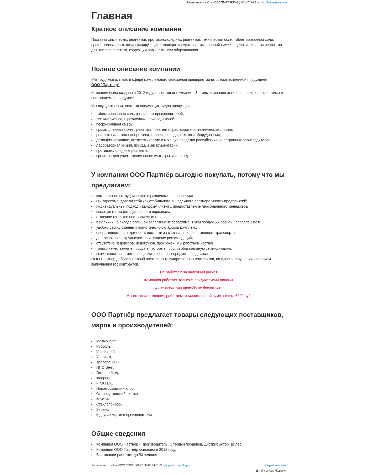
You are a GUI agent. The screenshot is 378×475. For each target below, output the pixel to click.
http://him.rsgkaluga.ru (274, 2)
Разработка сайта (275, 465)
